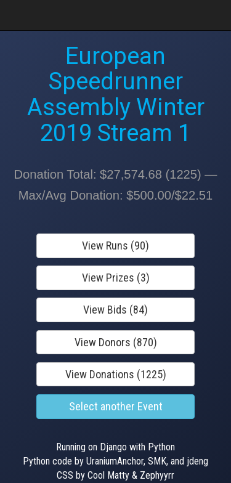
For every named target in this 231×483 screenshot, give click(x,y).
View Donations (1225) (115, 374)
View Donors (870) (116, 342)
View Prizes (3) (116, 277)
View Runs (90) (115, 245)
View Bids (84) (115, 309)
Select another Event (116, 406)
